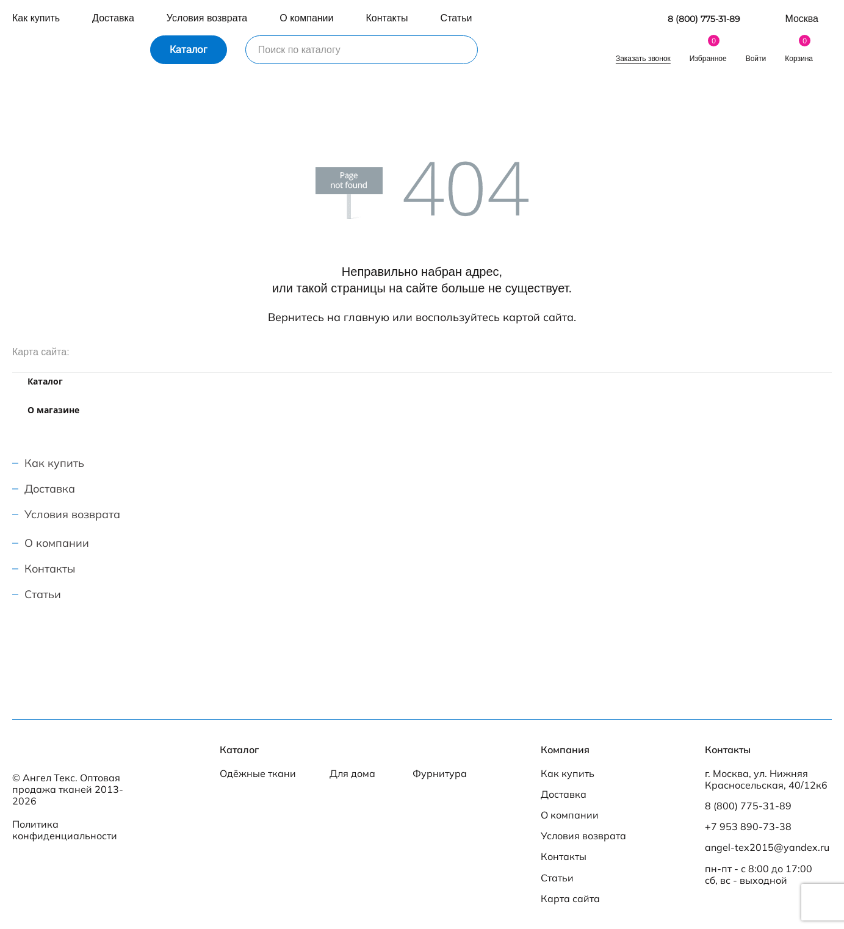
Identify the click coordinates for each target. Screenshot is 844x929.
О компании (306, 18)
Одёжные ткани (258, 773)
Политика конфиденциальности (64, 830)
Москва (801, 18)
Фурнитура (440, 773)
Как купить (36, 18)
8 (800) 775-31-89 (704, 19)
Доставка (113, 18)
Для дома (352, 773)
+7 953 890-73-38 (748, 827)
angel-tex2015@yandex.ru (767, 847)
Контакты (387, 18)
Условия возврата (207, 18)
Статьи (456, 18)
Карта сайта (570, 899)
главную (366, 317)
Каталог (188, 50)
